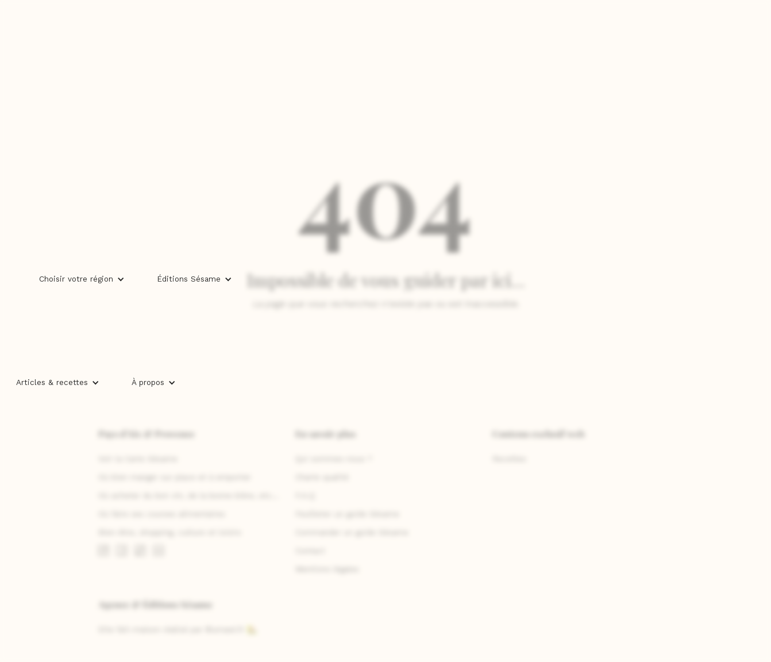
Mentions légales (327, 569)
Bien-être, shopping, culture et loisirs (169, 532)
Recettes (509, 459)
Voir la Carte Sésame (138, 459)
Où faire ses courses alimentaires (161, 514)
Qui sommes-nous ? (333, 459)
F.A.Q (305, 496)
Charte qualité (322, 477)
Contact (310, 551)
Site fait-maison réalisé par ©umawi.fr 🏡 (177, 629)
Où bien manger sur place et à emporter (174, 477)
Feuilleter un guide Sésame (347, 514)
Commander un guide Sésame (351, 532)
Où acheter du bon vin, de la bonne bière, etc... (188, 496)
